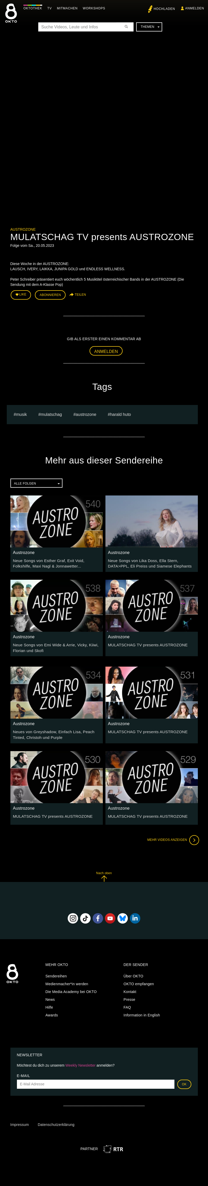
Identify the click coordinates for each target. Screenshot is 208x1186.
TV (51, 8)
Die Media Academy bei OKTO (71, 988)
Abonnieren (50, 294)
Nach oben (104, 872)
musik (21, 413)
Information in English (142, 1011)
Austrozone (23, 229)
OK (184, 1080)
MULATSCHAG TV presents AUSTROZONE (145, 643)
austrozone (86, 413)
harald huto (120, 413)
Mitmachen (68, 8)
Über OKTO (133, 972)
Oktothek (34, 8)
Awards (52, 1011)
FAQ (127, 1004)
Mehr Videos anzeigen (172, 836)
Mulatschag (51, 413)
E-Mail (23, 1072)
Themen (150, 27)
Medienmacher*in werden (67, 980)
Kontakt (130, 988)
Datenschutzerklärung (56, 1121)
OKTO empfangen (139, 980)
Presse (129, 996)
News (50, 996)
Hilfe (49, 1004)
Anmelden (106, 350)
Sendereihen (56, 972)
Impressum (19, 1121)
